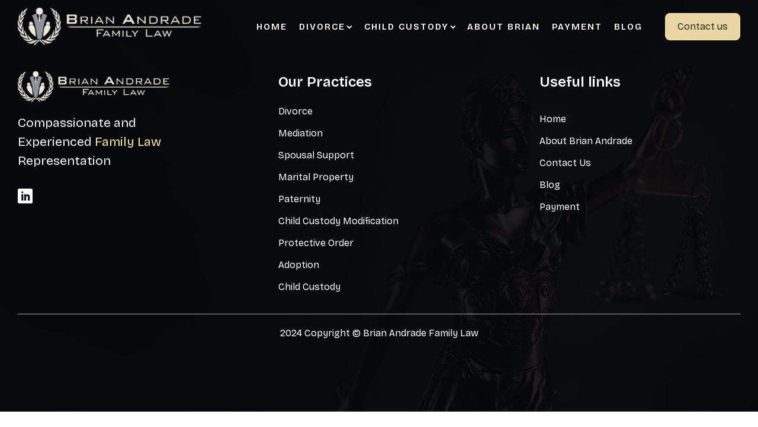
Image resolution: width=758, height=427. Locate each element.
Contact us (702, 26)
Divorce (325, 26)
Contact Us (565, 162)
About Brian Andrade (585, 140)
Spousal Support (316, 155)
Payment (577, 26)
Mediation (300, 133)
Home (271, 26)
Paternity (299, 199)
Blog (628, 26)
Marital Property (316, 177)
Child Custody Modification (338, 221)
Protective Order (316, 242)
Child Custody (410, 26)
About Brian (503, 26)
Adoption (298, 264)
